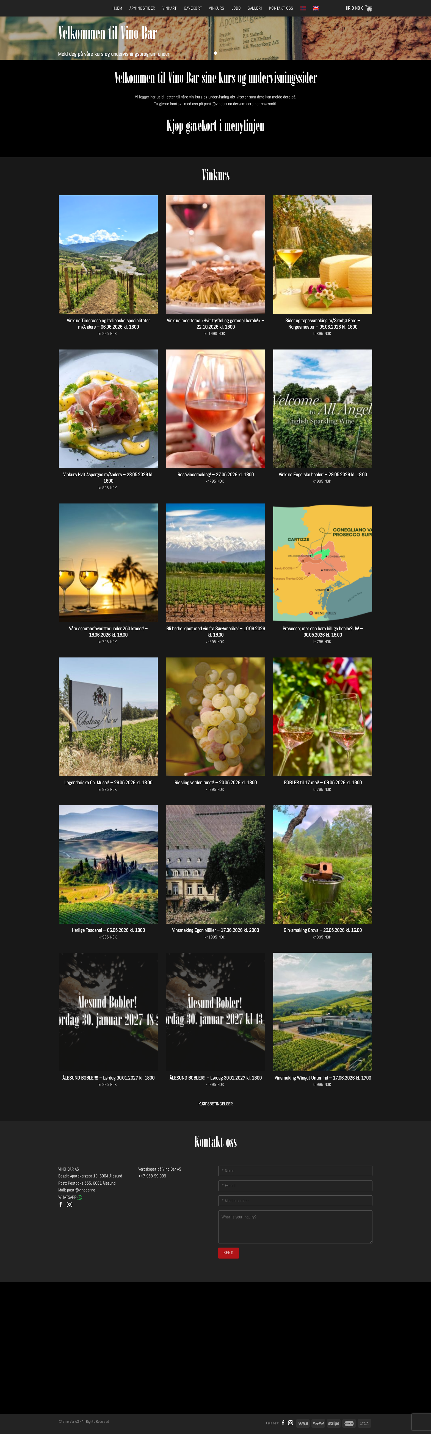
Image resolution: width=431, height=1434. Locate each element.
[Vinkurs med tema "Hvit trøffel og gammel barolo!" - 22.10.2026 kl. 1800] (215, 254)
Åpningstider (142, 8)
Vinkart (169, 8)
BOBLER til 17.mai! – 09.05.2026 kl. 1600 (323, 782)
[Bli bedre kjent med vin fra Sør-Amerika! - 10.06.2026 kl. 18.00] (215, 562)
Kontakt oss (281, 8)
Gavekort (193, 8)
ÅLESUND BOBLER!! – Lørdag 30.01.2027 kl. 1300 (216, 1078)
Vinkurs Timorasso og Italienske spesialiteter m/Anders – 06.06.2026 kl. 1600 (108, 323)
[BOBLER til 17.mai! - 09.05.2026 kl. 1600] (322, 716)
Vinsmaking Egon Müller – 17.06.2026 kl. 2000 (215, 930)
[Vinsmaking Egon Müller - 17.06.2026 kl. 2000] (215, 864)
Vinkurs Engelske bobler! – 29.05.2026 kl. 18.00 (323, 474)
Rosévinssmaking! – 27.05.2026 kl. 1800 (216, 474)
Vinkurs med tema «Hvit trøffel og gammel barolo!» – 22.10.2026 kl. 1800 (215, 323)
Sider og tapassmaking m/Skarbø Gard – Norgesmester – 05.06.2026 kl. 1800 (322, 323)
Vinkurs (216, 8)
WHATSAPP (70, 1197)
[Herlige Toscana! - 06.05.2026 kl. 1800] (108, 864)
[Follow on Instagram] (69, 1205)
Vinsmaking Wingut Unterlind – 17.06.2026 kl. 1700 (323, 1078)
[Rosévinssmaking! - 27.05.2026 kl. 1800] (215, 408)
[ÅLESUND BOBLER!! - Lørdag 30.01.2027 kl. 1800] (108, 1012)
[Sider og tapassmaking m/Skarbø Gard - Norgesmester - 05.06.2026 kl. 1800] (322, 254)
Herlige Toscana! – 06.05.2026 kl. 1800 (108, 930)
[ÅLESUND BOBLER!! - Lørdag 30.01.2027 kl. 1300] (215, 1012)
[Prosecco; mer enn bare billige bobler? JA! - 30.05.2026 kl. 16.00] (322, 562)
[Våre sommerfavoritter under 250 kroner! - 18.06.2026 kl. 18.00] (108, 562)
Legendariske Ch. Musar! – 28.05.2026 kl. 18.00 (108, 782)
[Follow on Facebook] (61, 1205)
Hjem (117, 8)
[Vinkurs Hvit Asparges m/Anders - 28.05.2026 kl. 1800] (108, 408)
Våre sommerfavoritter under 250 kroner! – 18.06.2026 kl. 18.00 (108, 631)
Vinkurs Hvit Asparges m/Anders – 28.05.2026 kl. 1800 (108, 477)
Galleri (255, 8)
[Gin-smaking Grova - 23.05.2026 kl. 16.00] (322, 864)
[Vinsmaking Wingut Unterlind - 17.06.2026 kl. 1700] (322, 1012)
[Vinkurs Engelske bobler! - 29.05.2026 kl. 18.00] (322, 408)
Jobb (236, 8)
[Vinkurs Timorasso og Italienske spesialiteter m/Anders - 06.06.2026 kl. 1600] (108, 254)
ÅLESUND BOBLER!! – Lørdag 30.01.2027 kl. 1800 (108, 1078)
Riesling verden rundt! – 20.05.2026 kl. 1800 (216, 782)
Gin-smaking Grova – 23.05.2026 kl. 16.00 (323, 930)
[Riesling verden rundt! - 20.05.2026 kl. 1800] (215, 716)
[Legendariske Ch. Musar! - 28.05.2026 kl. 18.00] (108, 716)
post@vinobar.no (218, 104)
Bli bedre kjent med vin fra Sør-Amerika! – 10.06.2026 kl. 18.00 (215, 631)
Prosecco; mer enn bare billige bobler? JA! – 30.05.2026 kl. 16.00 (323, 631)
